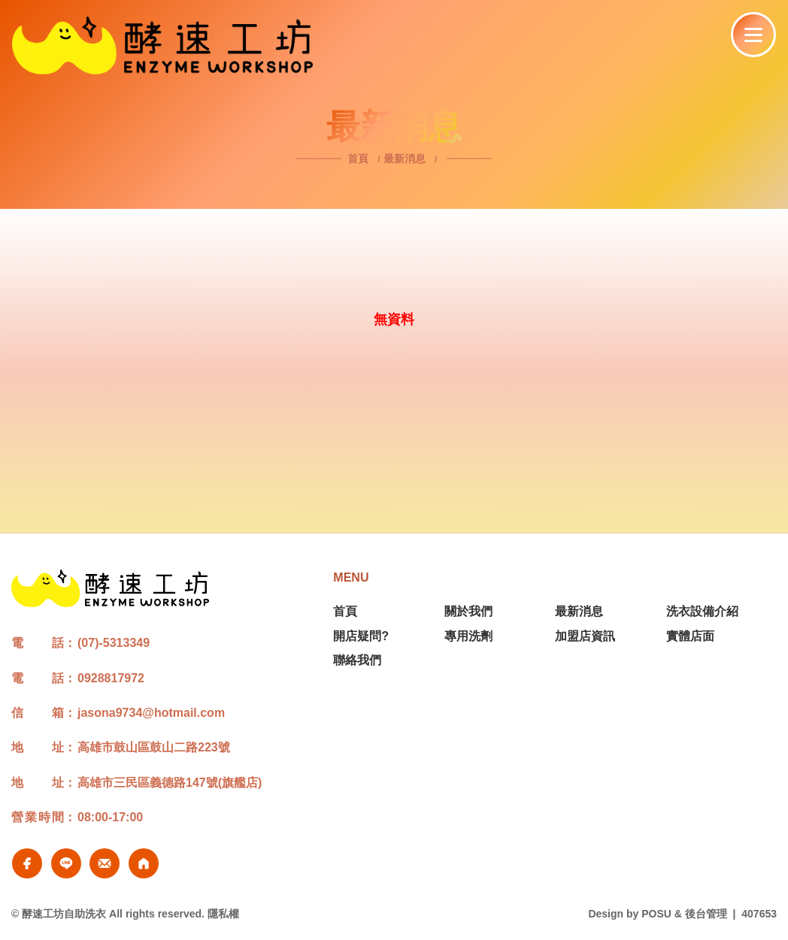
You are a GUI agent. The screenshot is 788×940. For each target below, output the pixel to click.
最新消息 (404, 159)
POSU (656, 914)
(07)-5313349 (113, 642)
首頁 (359, 159)
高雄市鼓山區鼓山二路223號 (153, 747)
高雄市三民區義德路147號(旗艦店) (169, 782)
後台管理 (706, 914)
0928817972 (110, 678)
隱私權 (223, 914)
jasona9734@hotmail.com (151, 712)
